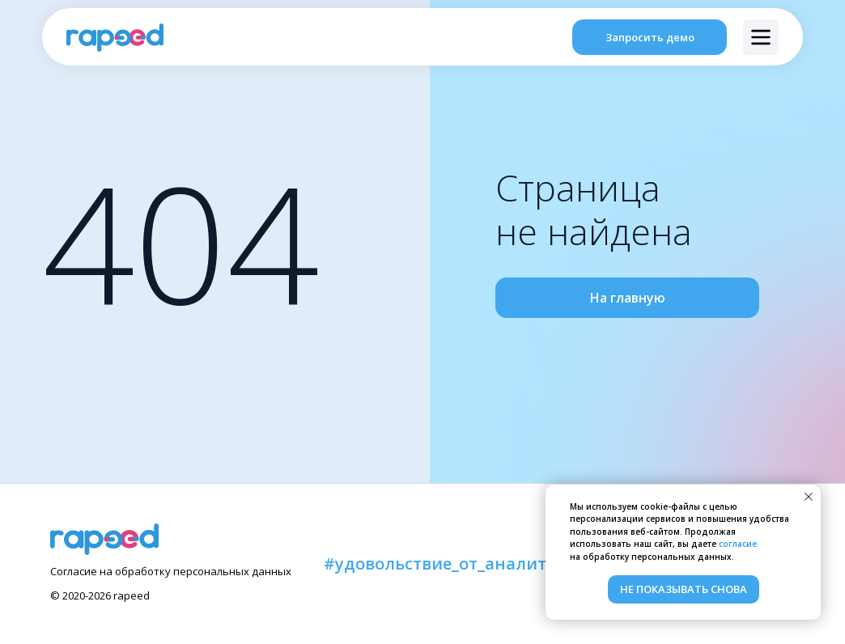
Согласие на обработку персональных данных (170, 571)
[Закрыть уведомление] (808, 497)
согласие (738, 543)
